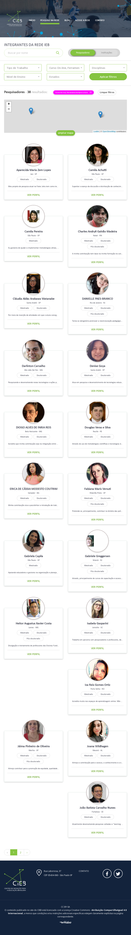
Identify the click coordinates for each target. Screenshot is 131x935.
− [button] (9, 109)
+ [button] (9, 104)
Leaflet (96, 131)
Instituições (106, 52)
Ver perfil (33, 194)
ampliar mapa (65, 132)
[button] (23, 67)
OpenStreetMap (109, 131)
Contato (84, 871)
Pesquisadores (83, 52)
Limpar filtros (107, 92)
